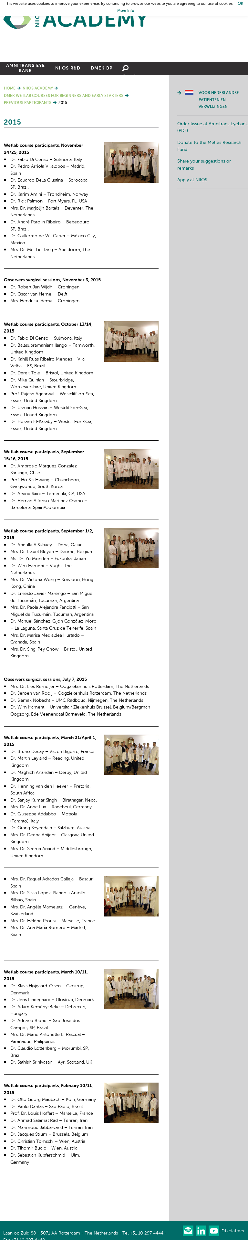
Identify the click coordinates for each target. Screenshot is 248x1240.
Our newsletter (188, 1231)
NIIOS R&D (67, 104)
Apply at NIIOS (192, 215)
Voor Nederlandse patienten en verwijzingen (219, 136)
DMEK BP (101, 104)
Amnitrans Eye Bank (25, 104)
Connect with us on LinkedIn (201, 1231)
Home (76, 19)
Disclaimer (233, 1231)
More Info (125, 11)
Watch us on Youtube (214, 1231)
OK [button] (240, 4)
